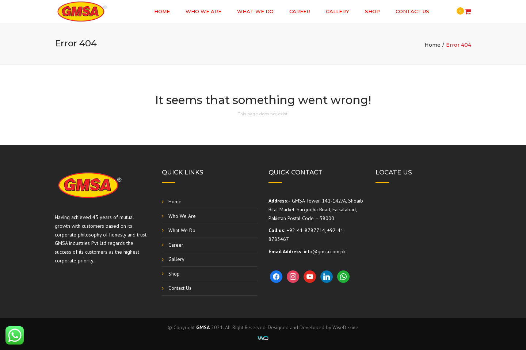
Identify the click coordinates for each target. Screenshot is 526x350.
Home (162, 11)
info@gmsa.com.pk (325, 251)
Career (299, 11)
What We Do (255, 11)
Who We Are (203, 11)
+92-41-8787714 (306, 230)
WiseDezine (345, 327)
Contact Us (412, 11)
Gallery (337, 11)
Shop (372, 11)
